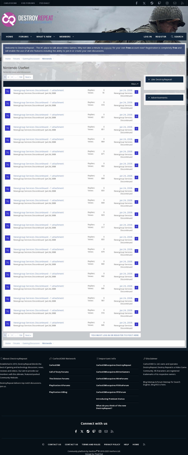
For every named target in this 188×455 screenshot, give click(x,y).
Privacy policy (115, 439)
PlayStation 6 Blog (60, 389)
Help (131, 439)
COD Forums (28, 3)
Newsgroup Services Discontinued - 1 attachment (39, 90)
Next (28, 77)
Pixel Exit (99, 449)
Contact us (49, 439)
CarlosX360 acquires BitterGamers (115, 371)
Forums (23, 36)
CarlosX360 (10, 3)
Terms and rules (91, 439)
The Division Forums (61, 377)
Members (65, 36)
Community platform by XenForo (94, 446)
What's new (44, 36)
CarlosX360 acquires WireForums (114, 377)
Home (9, 36)
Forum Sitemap (166, 390)
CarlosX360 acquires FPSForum (113, 389)
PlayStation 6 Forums (62, 383)
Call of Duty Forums (61, 371)
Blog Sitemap (149, 390)
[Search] (177, 36)
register (108, 48)
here (165, 393)
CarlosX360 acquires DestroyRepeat (116, 365)
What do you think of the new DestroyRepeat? (112, 403)
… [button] (16, 77)
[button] (31, 36)
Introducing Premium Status (112, 395)
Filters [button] (133, 84)
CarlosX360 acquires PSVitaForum (115, 383)
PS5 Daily (45, 3)
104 (21, 77)
